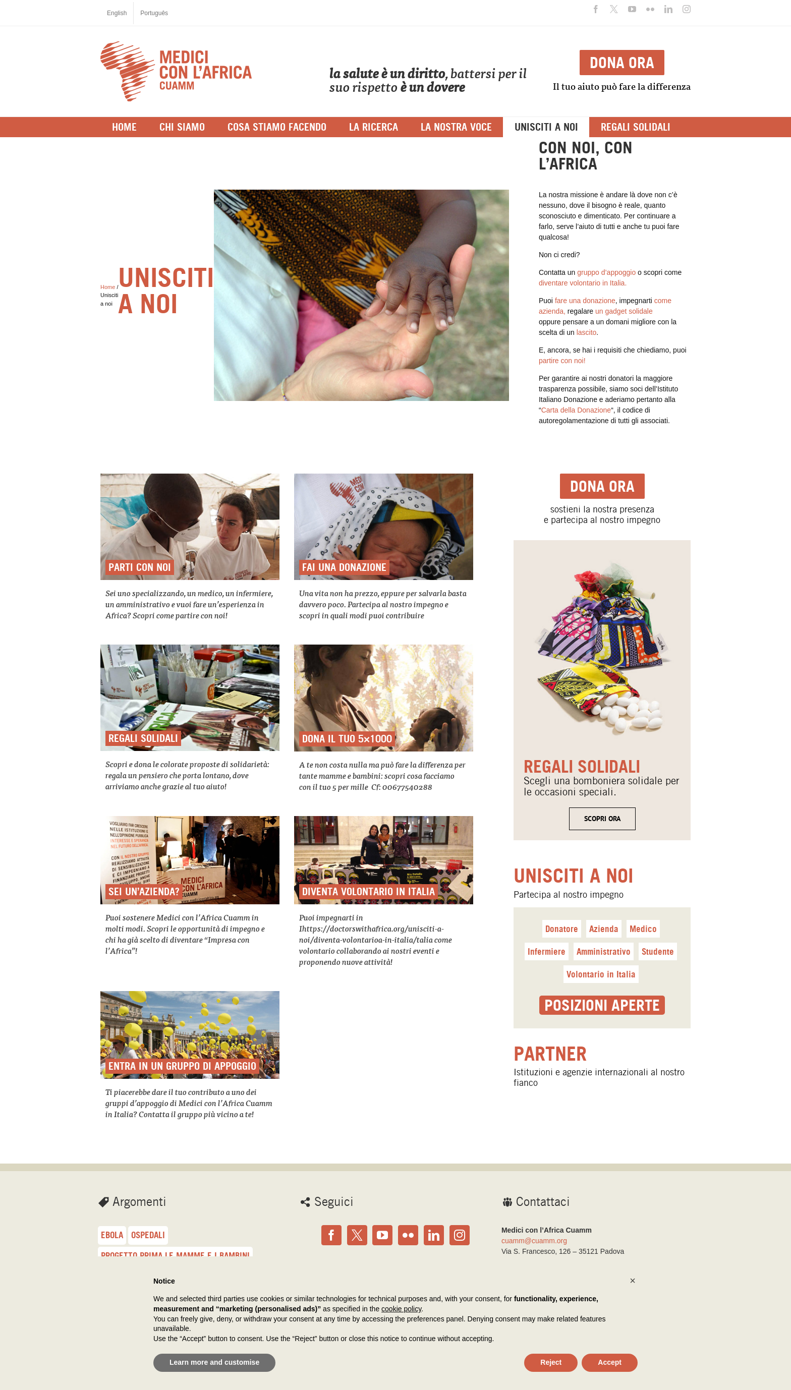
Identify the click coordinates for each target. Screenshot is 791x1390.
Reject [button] (550, 1362)
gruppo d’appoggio (606, 272)
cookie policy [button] (401, 1309)
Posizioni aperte (602, 1005)
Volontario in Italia (601, 974)
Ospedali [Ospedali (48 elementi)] (148, 1235)
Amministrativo (604, 951)
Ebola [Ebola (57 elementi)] (112, 1235)
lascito (586, 332)
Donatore (561, 928)
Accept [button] (610, 1362)
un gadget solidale (624, 311)
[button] (633, 1280)
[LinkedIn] (434, 1235)
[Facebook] (331, 1235)
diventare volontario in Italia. (583, 283)
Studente (658, 951)
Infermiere (547, 951)
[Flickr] (408, 1235)
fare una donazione (585, 301)
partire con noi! (562, 361)
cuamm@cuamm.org (534, 1241)
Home (107, 287)
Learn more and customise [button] (214, 1362)
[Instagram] (459, 1235)
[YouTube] (382, 1235)
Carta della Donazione (576, 410)
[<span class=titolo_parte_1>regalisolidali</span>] (602, 555)
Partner (550, 1053)
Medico (643, 928)
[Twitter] (357, 1235)
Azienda (603, 928)
